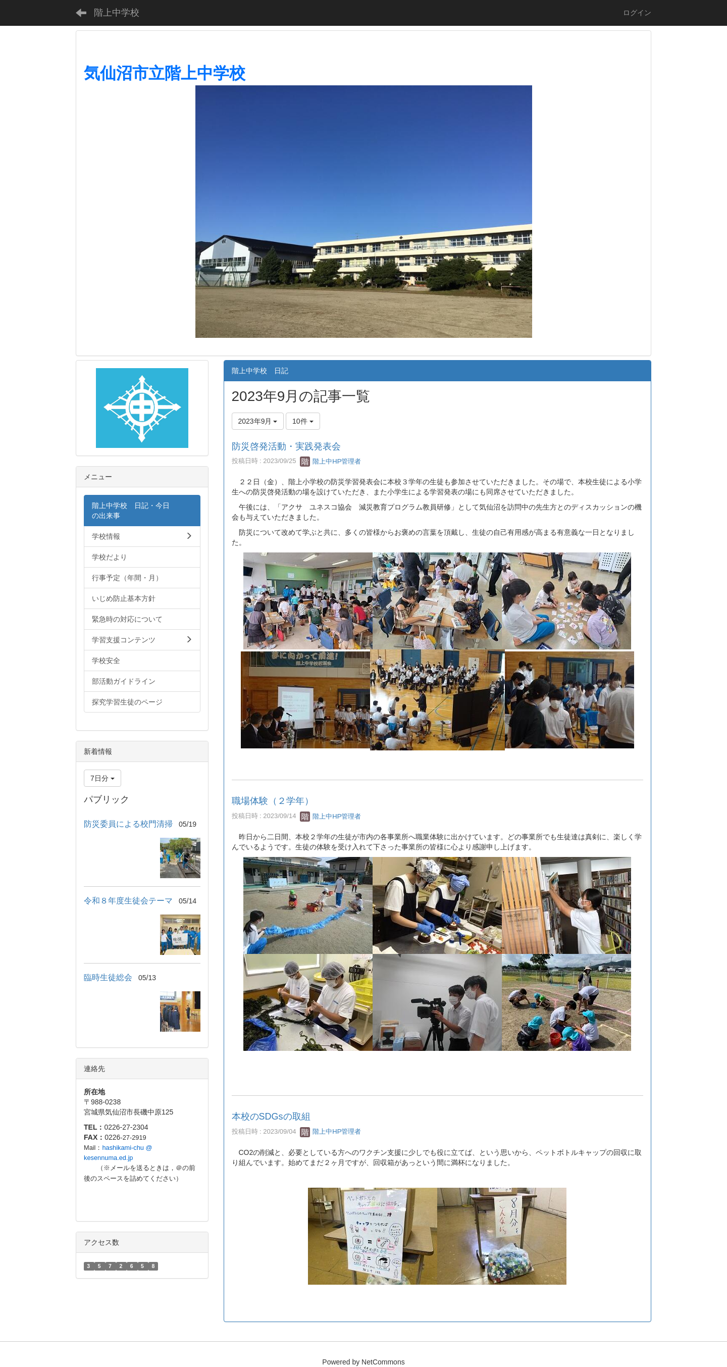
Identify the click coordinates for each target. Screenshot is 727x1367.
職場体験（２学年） (273, 801)
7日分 (102, 778)
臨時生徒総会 (108, 977)
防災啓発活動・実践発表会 (286, 446)
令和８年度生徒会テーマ (128, 900)
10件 (302, 421)
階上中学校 (116, 13)
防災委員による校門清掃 (128, 824)
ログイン (637, 13)
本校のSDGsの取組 (271, 1116)
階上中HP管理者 (330, 461)
